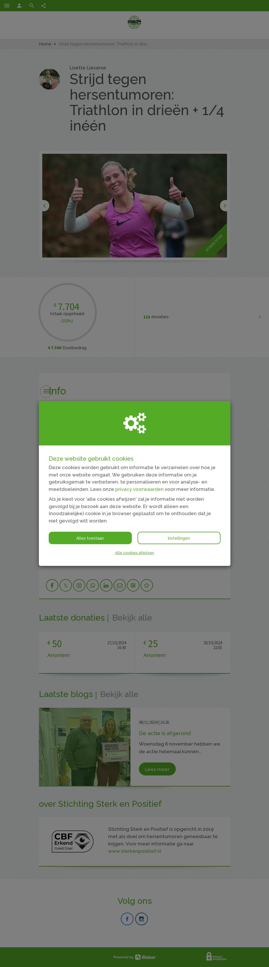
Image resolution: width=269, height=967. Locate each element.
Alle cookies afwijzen (134, 552)
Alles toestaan (90, 538)
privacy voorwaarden (139, 489)
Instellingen (179, 538)
